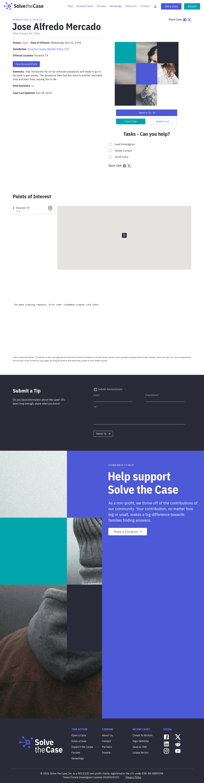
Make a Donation (127, 531)
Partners (107, 746)
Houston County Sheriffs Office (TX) (48, 49)
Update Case (162, 121)
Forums (101, 6)
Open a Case (78, 735)
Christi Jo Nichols (143, 735)
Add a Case (171, 6)
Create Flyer (130, 121)
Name (97, 395)
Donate (192, 6)
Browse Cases (85, 6)
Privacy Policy (133, 777)
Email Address (152, 395)
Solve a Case (78, 741)
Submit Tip (103, 433)
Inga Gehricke (141, 741)
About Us (131, 6)
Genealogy (115, 6)
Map (70, 6)
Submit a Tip (147, 112)
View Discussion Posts (26, 64)
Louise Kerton (140, 752)
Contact (144, 6)
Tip (95, 406)
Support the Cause (82, 746)
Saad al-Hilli (140, 746)
